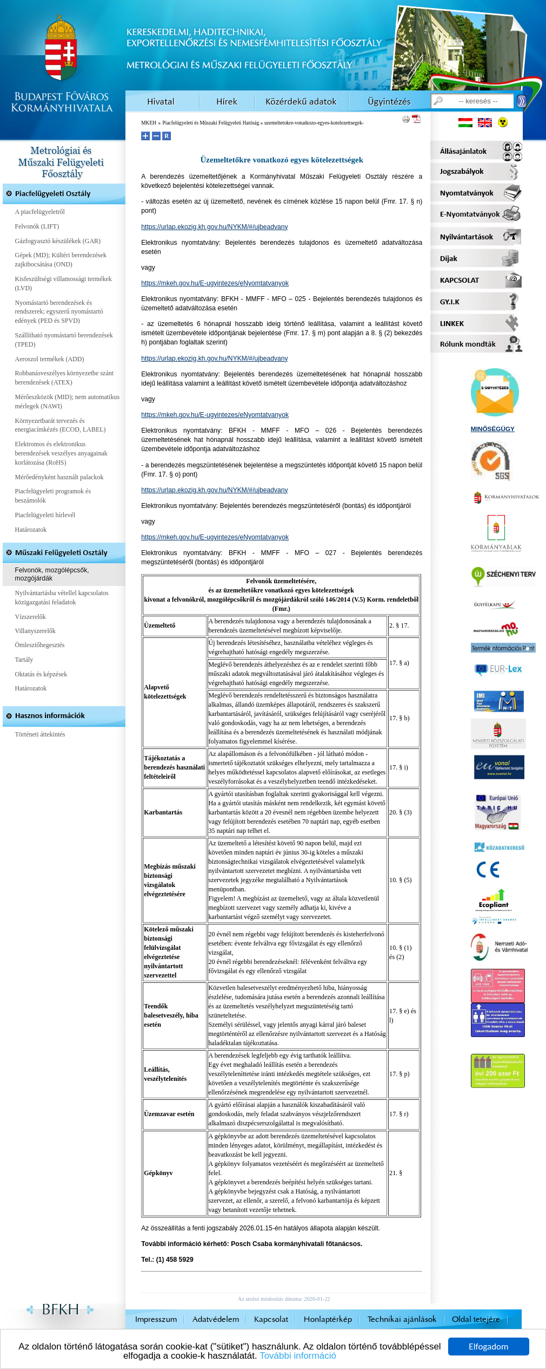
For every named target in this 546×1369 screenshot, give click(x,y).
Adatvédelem (215, 1319)
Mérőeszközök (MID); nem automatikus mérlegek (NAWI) (67, 401)
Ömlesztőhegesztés (40, 645)
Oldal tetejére (476, 1319)
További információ (297, 1356)
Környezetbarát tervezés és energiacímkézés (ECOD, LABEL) (60, 425)
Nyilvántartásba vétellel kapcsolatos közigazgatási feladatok (62, 597)
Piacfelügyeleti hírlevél (45, 515)
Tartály (24, 659)
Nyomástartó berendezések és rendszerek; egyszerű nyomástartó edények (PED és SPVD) (59, 312)
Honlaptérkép (328, 1319)
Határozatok (31, 529)
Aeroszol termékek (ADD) (49, 359)
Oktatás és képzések (41, 674)
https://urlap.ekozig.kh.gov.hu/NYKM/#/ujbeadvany (214, 227)
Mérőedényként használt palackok (59, 477)
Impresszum (156, 1319)
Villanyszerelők (35, 631)
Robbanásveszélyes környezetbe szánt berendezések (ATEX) (64, 377)
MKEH (148, 123)
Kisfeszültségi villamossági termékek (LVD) (63, 283)
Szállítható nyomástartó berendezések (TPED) (64, 339)
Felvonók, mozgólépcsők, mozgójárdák (52, 574)
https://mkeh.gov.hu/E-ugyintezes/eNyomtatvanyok (215, 283)
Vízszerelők (30, 617)
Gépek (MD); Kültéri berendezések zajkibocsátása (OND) (61, 259)
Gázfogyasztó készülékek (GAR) (58, 241)
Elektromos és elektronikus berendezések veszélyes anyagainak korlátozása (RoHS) (61, 453)
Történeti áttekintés (40, 734)
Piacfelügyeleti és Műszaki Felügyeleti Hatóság (211, 123)
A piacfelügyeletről (40, 212)
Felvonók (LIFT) (37, 226)
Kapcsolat (271, 1319)
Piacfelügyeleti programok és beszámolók (53, 495)
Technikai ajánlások (402, 1319)
